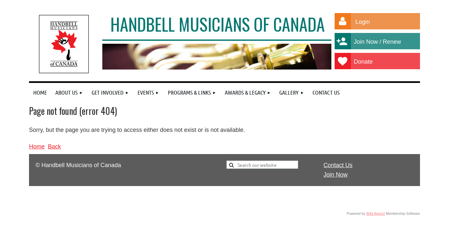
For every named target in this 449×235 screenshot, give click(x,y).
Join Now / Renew (381, 42)
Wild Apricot (375, 213)
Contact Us (338, 165)
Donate (369, 61)
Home (37, 146)
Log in (343, 21)
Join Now (336, 174)
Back (54, 146)
